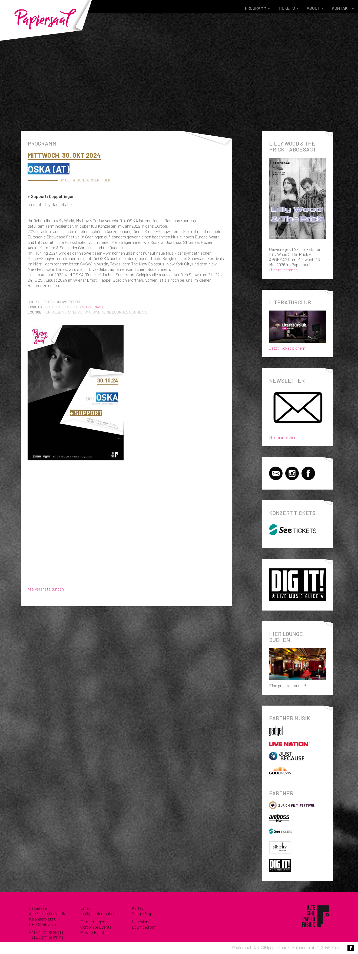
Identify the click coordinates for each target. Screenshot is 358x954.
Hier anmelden (282, 437)
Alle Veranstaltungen (46, 588)
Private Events (93, 932)
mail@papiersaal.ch (97, 913)
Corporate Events (96, 926)
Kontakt (343, 8)
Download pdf (144, 926)
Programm (257, 8)
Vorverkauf (93, 307)
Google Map (142, 913)
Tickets (288, 8)
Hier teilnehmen (283, 269)
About (315, 8)
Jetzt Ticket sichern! (298, 329)
